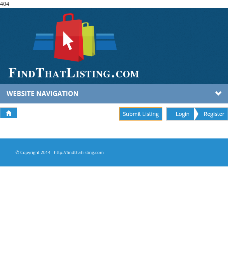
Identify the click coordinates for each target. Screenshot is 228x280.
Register (214, 113)
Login (183, 113)
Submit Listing (140, 113)
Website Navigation (114, 93)
